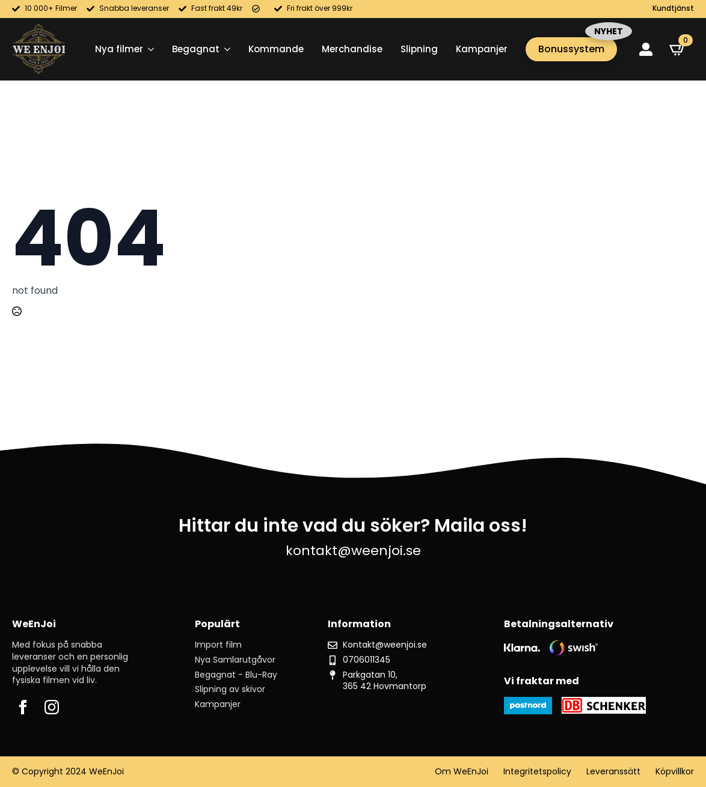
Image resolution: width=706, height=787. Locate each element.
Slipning (419, 48)
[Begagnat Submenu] (224, 48)
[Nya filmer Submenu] (148, 48)
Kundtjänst (673, 8)
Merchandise (352, 48)
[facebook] (23, 707)
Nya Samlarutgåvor (235, 660)
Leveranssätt (613, 771)
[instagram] (52, 707)
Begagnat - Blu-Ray (236, 675)
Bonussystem (571, 49)
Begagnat (195, 48)
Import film (218, 645)
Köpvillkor (674, 771)
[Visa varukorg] (677, 49)
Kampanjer (482, 48)
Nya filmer (119, 48)
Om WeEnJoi (461, 771)
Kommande (276, 48)
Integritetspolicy (537, 771)
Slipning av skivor (230, 689)
